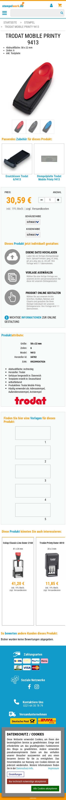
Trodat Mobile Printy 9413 (22, 26)
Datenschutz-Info (24, 768)
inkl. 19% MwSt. (18, 588)
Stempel (29, 22)
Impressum (53, 768)
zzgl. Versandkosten (37, 208)
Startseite (10, 22)
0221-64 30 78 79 (33, 705)
